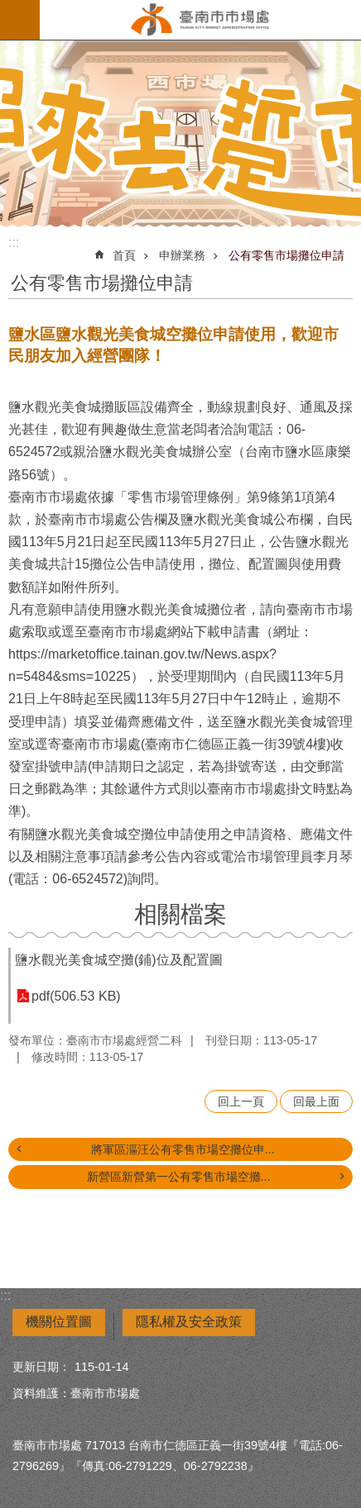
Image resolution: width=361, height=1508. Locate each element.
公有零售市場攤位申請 (286, 255)
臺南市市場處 (200, 20)
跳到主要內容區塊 (8, 8)
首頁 (124, 255)
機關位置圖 (59, 1322)
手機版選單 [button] (20, 20)
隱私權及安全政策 (189, 1322)
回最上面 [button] (316, 1101)
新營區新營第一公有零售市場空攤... (179, 1176)
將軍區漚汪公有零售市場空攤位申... (183, 1149)
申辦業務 (182, 255)
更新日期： (41, 1366)
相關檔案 (180, 914)
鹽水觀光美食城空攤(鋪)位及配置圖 (119, 960)
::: (13, 242)
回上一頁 (241, 1101)
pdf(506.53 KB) (76, 996)
